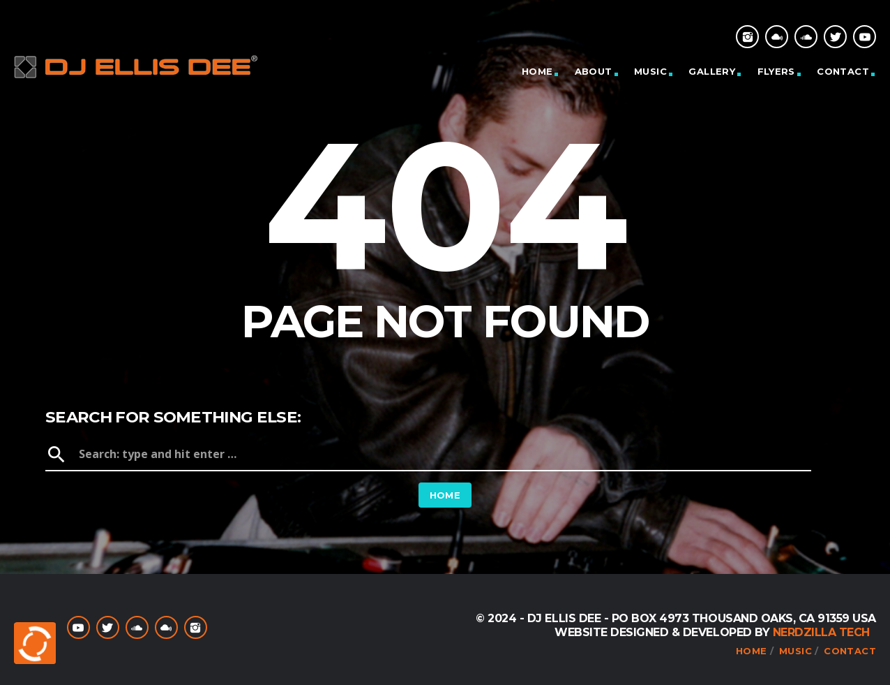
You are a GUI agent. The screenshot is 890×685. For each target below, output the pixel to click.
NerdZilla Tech (821, 632)
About (593, 71)
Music (650, 71)
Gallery (711, 71)
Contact (843, 71)
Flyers (776, 71)
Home (537, 71)
